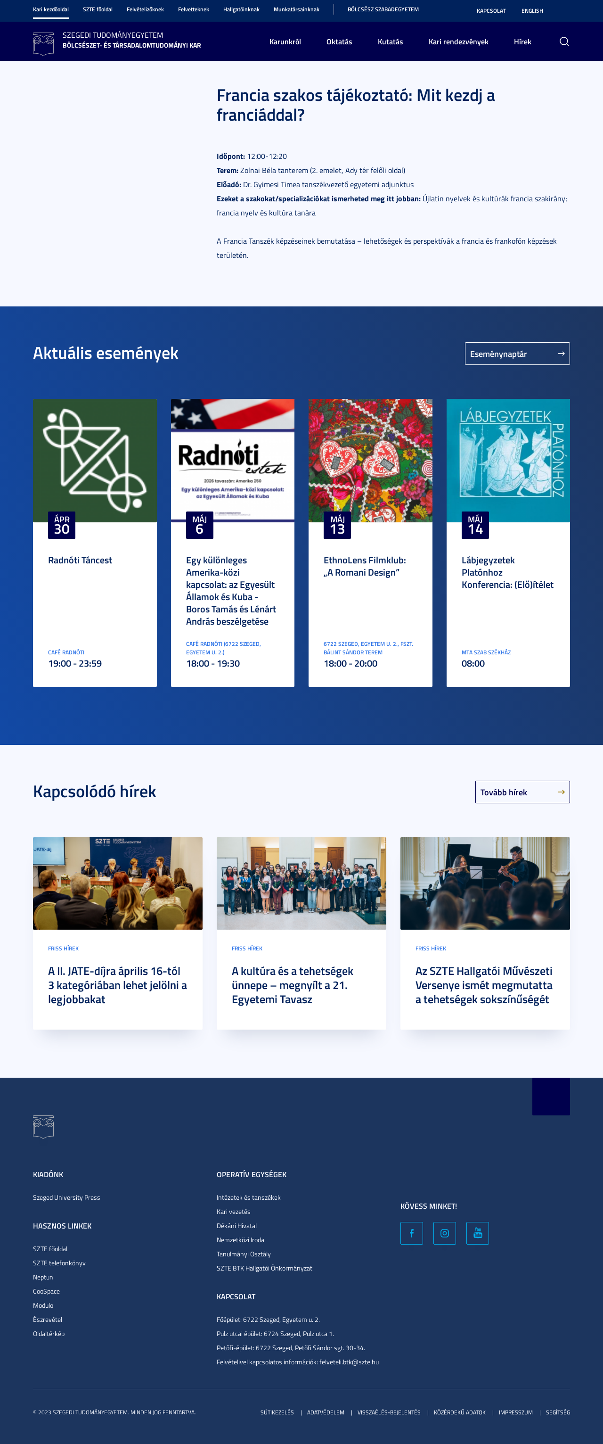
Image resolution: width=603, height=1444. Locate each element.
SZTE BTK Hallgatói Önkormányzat (264, 1267)
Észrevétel (47, 1319)
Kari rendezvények (459, 41)
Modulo (43, 1305)
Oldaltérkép (49, 1333)
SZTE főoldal (98, 9)
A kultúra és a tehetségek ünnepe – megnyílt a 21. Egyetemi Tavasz (292, 985)
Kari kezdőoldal (51, 9)
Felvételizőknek (145, 9)
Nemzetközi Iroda (240, 1239)
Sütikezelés (277, 1412)
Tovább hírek (504, 792)
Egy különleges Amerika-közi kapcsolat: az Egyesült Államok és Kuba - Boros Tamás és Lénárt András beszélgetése (231, 590)
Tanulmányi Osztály (244, 1253)
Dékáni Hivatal (237, 1225)
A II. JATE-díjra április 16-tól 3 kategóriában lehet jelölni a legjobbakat (117, 985)
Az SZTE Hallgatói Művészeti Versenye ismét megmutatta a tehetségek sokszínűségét (484, 985)
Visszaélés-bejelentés (389, 1412)
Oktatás (339, 41)
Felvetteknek (193, 9)
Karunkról (285, 41)
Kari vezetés (234, 1211)
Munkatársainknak (296, 9)
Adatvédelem (325, 1412)
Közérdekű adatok (460, 1412)
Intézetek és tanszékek (249, 1197)
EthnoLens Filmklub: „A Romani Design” (365, 565)
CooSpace (46, 1291)
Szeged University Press (66, 1197)
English (532, 11)
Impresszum (516, 1412)
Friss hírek (63, 948)
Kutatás (390, 41)
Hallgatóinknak (241, 9)
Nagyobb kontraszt (564, 11)
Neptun (43, 1276)
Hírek (522, 41)
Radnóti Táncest (80, 559)
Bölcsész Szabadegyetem (383, 9)
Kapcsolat (491, 11)
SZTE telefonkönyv (59, 1262)
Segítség (558, 1412)
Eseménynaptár (498, 353)
